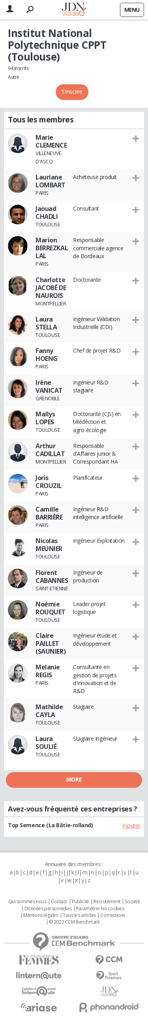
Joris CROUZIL (49, 481)
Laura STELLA (46, 323)
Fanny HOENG (47, 354)
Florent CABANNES (52, 576)
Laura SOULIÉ (46, 742)
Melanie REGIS (48, 671)
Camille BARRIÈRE (49, 513)
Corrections (112, 915)
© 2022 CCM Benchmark (74, 922)
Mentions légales (40, 915)
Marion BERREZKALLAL (52, 248)
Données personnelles (48, 908)
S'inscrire (72, 91)
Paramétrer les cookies (100, 908)
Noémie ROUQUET (51, 608)
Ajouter (131, 825)
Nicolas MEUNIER (49, 544)
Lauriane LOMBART (51, 181)
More (74, 779)
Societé (132, 901)
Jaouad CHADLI (47, 212)
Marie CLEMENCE (51, 141)
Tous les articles (79, 915)
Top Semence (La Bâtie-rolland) (50, 825)
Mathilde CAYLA (49, 710)
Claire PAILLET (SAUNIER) (51, 643)
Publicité (80, 901)
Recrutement (107, 901)
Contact (59, 901)
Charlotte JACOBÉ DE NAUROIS (51, 287)
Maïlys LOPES (45, 418)
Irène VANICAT (49, 386)
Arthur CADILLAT (50, 450)
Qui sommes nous (27, 901)
